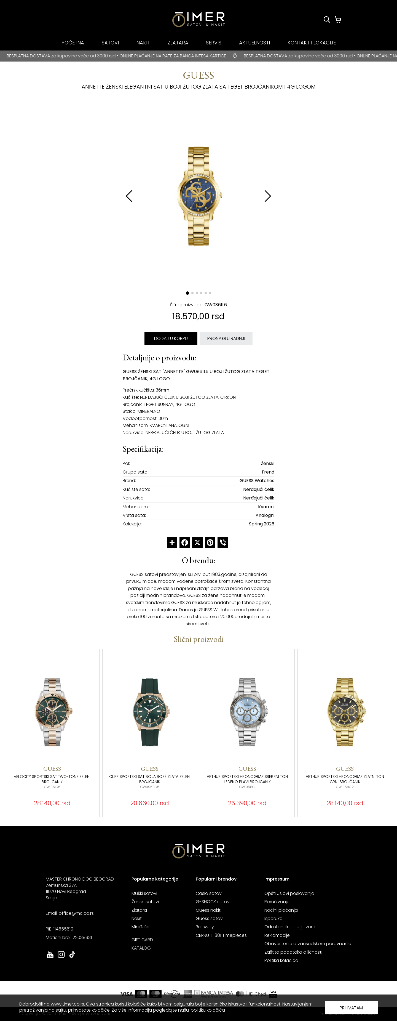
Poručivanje (276, 901)
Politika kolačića (281, 960)
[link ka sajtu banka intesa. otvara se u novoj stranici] (214, 994)
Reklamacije (277, 935)
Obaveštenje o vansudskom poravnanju (307, 943)
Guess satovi (210, 918)
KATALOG (141, 948)
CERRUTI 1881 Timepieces (221, 935)
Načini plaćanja (281, 910)
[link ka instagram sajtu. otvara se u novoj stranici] (61, 957)
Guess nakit (208, 910)
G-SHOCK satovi (213, 901)
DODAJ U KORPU (171, 338)
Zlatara (139, 910)
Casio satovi (209, 893)
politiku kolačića (208, 1010)
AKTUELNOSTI (254, 42)
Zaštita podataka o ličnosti (293, 952)
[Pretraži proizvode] (327, 19)
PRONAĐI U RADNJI (226, 338)
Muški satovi (144, 893)
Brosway (205, 927)
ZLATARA (178, 42)
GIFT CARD (142, 940)
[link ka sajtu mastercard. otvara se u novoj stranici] (251, 994)
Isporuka (273, 918)
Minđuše (140, 927)
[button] (268, 196)
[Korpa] (338, 19)
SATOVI (110, 42)
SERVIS (213, 42)
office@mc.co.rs (76, 913)
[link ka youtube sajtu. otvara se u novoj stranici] (50, 957)
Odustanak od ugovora (289, 927)
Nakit (137, 918)
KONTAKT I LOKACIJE (312, 42)
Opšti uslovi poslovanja (289, 893)
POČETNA (72, 42)
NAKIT (143, 42)
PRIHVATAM (351, 1008)
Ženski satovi (145, 901)
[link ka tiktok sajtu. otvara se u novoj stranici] (72, 957)
